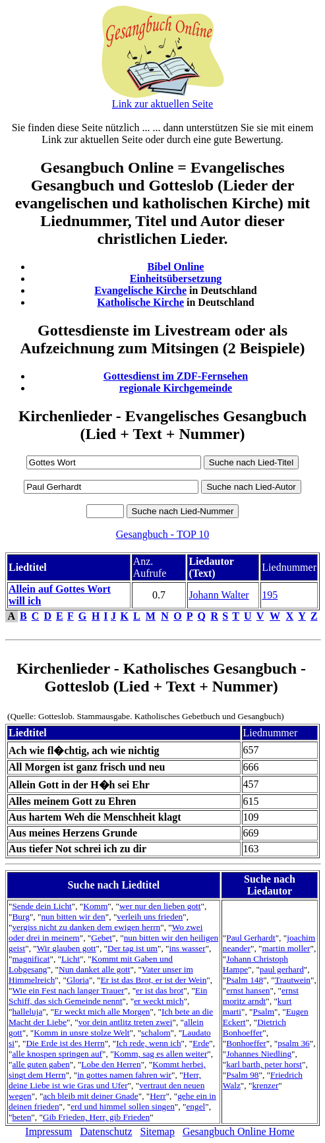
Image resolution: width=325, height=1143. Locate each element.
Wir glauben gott (66, 948)
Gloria (78, 980)
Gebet (101, 938)
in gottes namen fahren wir (124, 1075)
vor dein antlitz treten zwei (125, 1022)
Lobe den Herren (110, 1064)
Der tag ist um (132, 948)
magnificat (30, 959)
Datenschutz (106, 1131)
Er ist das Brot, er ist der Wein (153, 980)
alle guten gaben (40, 1064)
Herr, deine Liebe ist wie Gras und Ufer (105, 1080)
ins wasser (187, 948)
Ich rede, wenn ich (148, 1043)
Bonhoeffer (246, 1043)
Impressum (48, 1131)
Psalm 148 (244, 980)
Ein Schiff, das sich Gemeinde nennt (108, 995)
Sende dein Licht (41, 906)
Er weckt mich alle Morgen (102, 1011)
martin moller (286, 948)
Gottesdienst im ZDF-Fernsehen (176, 376)
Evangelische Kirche (140, 290)
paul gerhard (282, 969)
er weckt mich (159, 1001)
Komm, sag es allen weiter (161, 1054)
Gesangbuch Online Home (239, 1131)
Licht (70, 959)
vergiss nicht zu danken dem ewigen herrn (86, 927)
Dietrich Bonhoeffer (254, 1027)
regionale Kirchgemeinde (175, 388)
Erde (200, 1043)
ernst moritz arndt (261, 995)
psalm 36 (294, 1043)
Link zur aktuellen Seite (162, 103)
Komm (95, 906)
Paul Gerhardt (250, 938)
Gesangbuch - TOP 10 (162, 534)
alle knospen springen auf (57, 1054)
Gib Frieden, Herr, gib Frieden (96, 1117)
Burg (20, 917)
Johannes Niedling (258, 1054)
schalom (155, 1033)
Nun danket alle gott (94, 969)
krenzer (265, 1085)
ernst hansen (248, 990)
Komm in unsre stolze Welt (81, 1033)
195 (270, 595)
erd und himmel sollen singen (123, 1106)
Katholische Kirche (140, 302)
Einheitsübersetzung (176, 278)
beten (21, 1117)
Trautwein (292, 980)
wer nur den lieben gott (160, 906)
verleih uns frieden (150, 917)
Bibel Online (176, 266)
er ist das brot (159, 990)
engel (195, 1106)
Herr (157, 1096)
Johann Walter (219, 595)
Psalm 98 (242, 1075)
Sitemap (157, 1131)
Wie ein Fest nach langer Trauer (68, 990)
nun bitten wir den (73, 917)
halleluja (27, 1011)
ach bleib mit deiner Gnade (90, 1096)
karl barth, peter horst (264, 1064)
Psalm (263, 1011)
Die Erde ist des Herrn (65, 1043)
